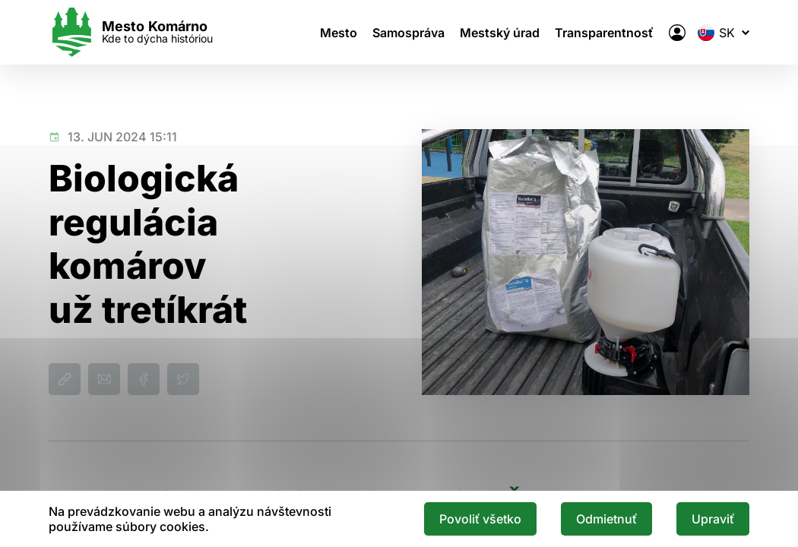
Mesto (338, 32)
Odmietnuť (606, 518)
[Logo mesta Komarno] (131, 32)
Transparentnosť (604, 32)
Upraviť (713, 518)
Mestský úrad (500, 32)
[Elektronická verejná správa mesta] (677, 32)
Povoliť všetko (480, 518)
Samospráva (408, 32)
